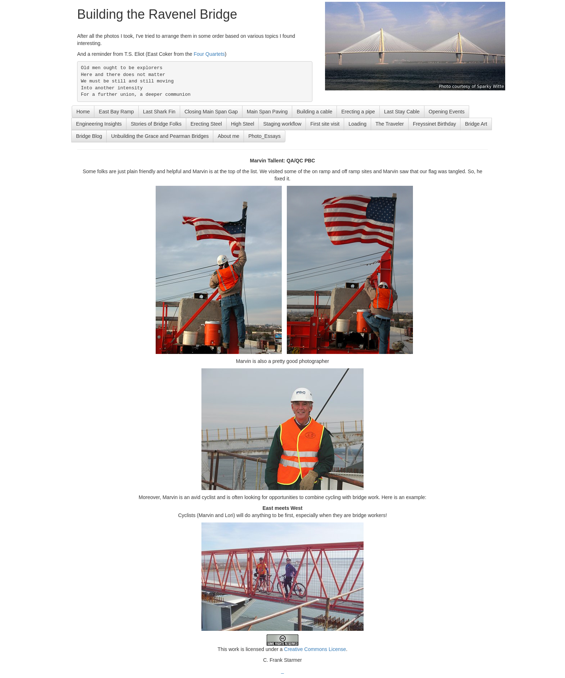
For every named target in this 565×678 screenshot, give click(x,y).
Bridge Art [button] (476, 124)
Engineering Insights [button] (99, 124)
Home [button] (83, 112)
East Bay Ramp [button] (116, 112)
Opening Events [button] (447, 112)
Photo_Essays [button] (264, 136)
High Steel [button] (242, 124)
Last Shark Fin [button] (159, 112)
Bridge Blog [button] (89, 136)
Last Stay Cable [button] (402, 112)
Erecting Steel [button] (206, 124)
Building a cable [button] (314, 112)
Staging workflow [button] (282, 124)
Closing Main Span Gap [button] (211, 112)
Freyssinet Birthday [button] (434, 124)
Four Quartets (208, 54)
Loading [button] (357, 124)
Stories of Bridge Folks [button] (156, 124)
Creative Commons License (315, 649)
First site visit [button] (324, 124)
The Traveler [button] (389, 124)
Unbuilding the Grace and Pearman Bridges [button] (160, 136)
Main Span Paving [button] (267, 112)
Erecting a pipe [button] (358, 112)
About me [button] (228, 136)
